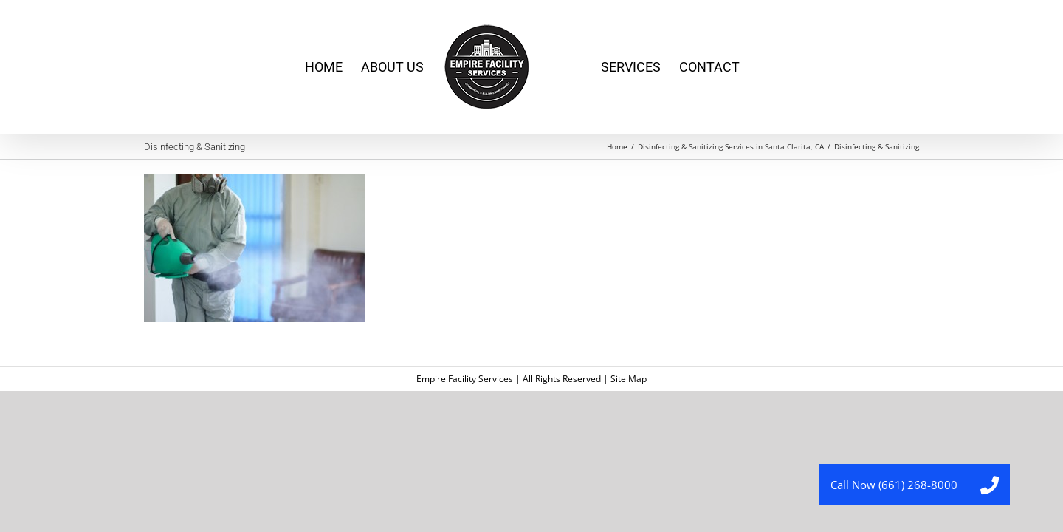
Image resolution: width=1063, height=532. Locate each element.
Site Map (628, 378)
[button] (989, 484)
